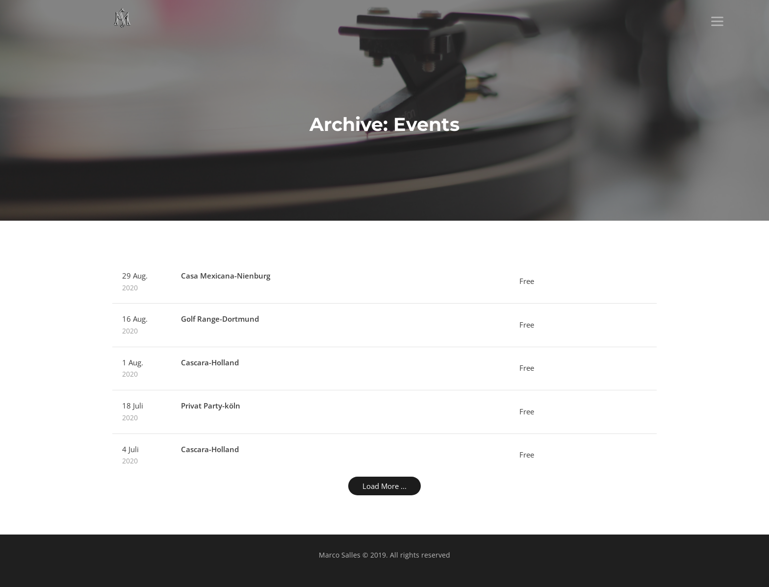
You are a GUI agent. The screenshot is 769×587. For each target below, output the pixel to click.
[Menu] (717, 20)
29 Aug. (141, 282)
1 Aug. (141, 368)
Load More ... (384, 486)
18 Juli (141, 412)
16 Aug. (141, 325)
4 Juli (141, 455)
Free (526, 281)
